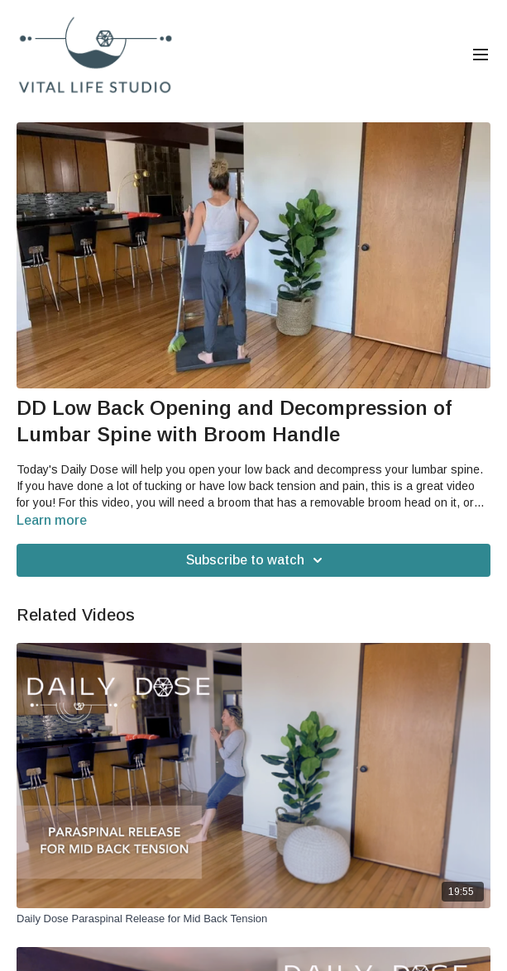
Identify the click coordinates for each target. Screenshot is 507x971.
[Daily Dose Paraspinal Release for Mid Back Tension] (253, 919)
